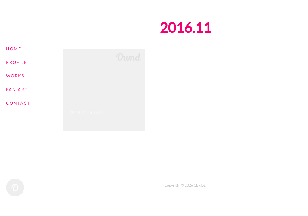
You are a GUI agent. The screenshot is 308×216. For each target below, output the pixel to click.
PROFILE (16, 62)
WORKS (15, 75)
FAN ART (17, 89)
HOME (13, 48)
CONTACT (18, 103)
